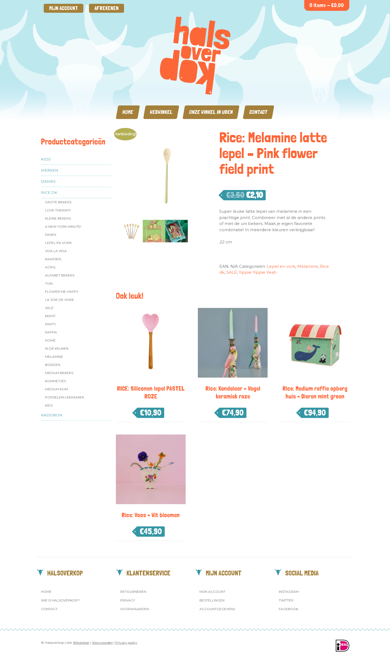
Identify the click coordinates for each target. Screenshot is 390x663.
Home (128, 112)
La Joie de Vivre (59, 300)
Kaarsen (53, 259)
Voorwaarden (134, 609)
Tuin (49, 283)
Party (50, 324)
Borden (52, 365)
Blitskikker (81, 643)
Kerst (50, 316)
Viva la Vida (56, 251)
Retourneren (133, 592)
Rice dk (49, 192)
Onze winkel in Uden (211, 112)
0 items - (326, 5)
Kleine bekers (58, 218)
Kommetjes (55, 381)
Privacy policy (126, 643)
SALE (49, 308)
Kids (46, 159)
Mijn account (63, 8)
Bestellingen (211, 600)
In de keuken (56, 348)
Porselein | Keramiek (64, 397)
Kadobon (51, 415)
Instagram (289, 592)
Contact (258, 112)
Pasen (50, 235)
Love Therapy (58, 210)
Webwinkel (161, 112)
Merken (49, 170)
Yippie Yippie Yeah (258, 272)
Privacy (127, 600)
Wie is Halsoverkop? (60, 600)
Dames (48, 181)
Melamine (54, 357)
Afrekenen (106, 8)
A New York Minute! (63, 226)
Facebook (288, 609)
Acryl (50, 267)
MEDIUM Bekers (59, 373)
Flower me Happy (61, 291)
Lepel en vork (58, 243)
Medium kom (56, 389)
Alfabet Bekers (59, 275)
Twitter (286, 600)
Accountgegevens (217, 609)
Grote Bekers (58, 202)
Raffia (51, 332)
